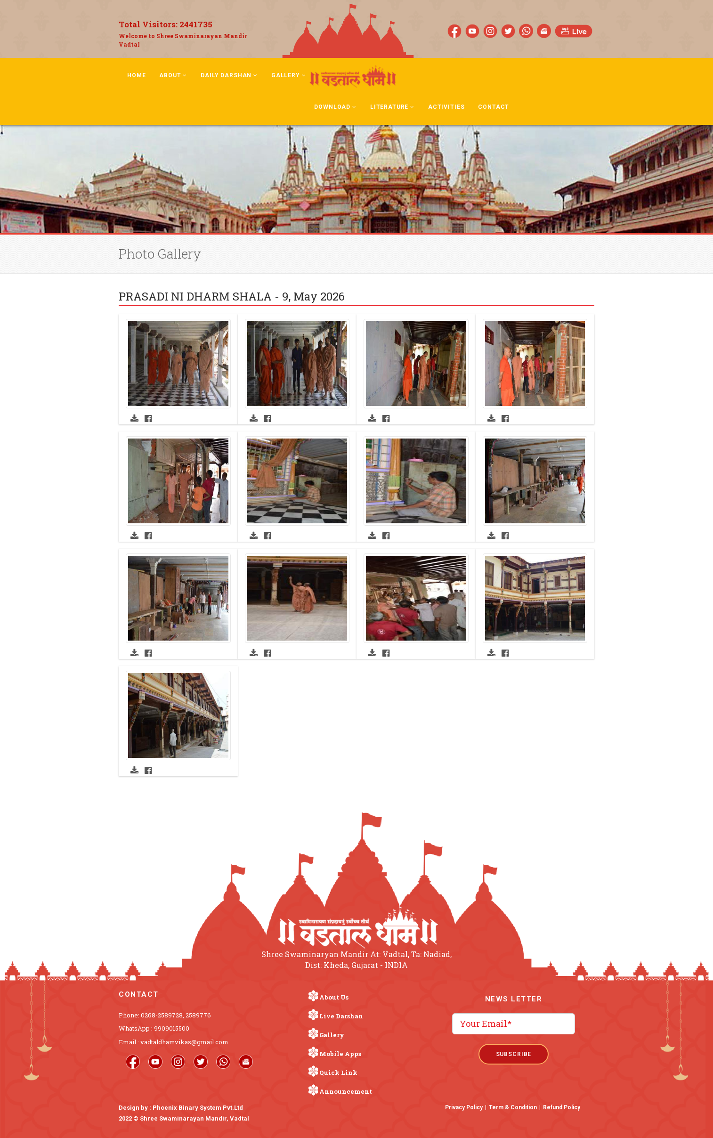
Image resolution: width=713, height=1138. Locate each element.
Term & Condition (513, 1107)
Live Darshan (341, 1016)
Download (335, 107)
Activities (446, 107)
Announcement (345, 1091)
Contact (493, 107)
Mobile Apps (340, 1053)
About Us (333, 997)
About (173, 75)
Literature (392, 107)
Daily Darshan (229, 75)
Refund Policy (561, 1107)
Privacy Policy (464, 1107)
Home (136, 75)
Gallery (288, 75)
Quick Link (338, 1072)
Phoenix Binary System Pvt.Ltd (198, 1107)
